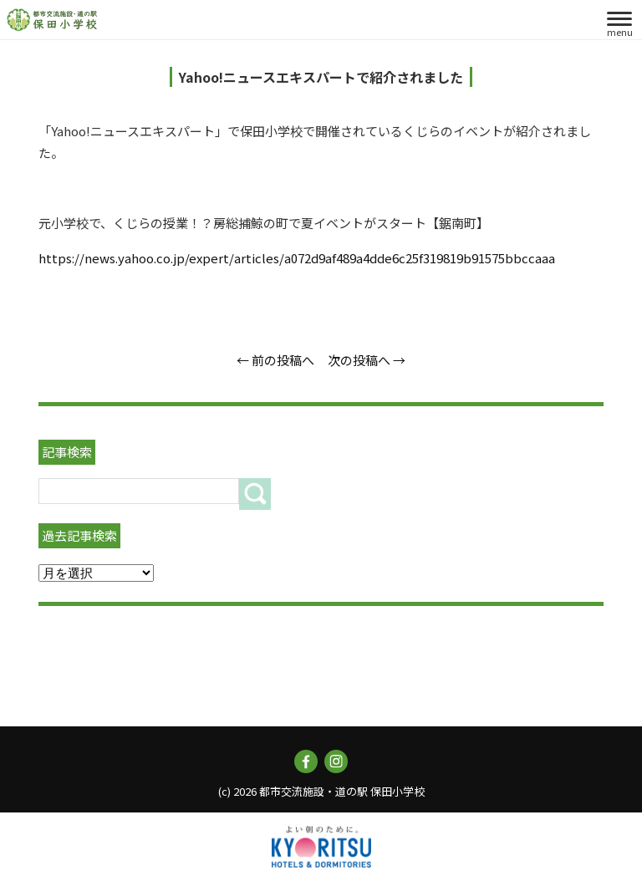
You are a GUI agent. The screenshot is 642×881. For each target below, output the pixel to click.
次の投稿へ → (366, 360)
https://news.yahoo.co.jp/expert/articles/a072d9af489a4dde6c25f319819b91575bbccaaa (296, 258)
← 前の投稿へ (275, 360)
